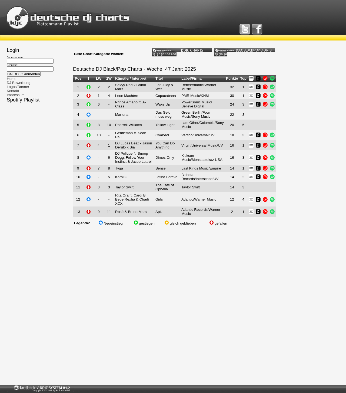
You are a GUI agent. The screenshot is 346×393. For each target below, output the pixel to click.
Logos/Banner (18, 87)
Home (11, 79)
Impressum (16, 95)
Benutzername (15, 57)
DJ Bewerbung (18, 83)
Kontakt (13, 91)
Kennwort (12, 65)
